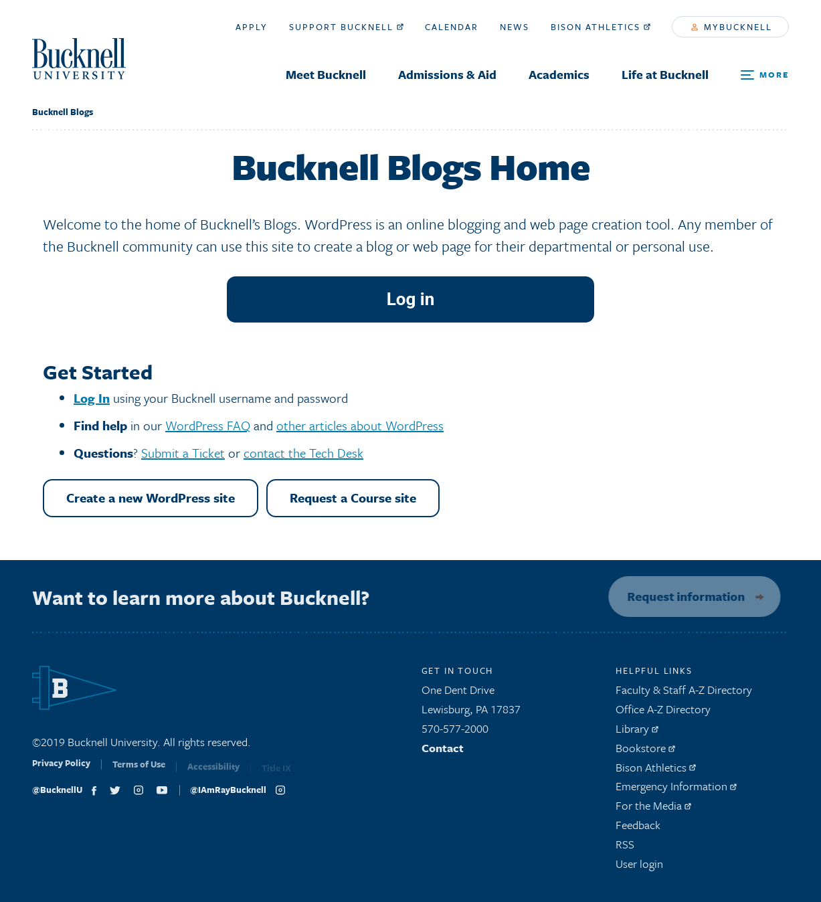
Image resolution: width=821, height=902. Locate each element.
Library (637, 732)
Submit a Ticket (183, 453)
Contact (443, 751)
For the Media (653, 809)
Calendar (451, 26)
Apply (252, 26)
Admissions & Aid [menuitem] (447, 74)
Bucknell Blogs (62, 111)
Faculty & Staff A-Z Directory (684, 693)
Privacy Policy (61, 770)
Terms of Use (138, 771)
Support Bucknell (346, 26)
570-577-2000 (455, 732)
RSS (625, 847)
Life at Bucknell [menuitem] (665, 74)
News (514, 26)
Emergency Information (676, 790)
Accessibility (213, 772)
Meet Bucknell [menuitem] (326, 74)
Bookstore (645, 751)
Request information (682, 596)
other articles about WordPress (360, 425)
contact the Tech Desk (303, 453)
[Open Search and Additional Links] (765, 75)
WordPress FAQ (207, 425)
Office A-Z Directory (663, 713)
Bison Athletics (600, 26)
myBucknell (731, 26)
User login (639, 867)
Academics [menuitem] (559, 74)
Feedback (638, 828)
